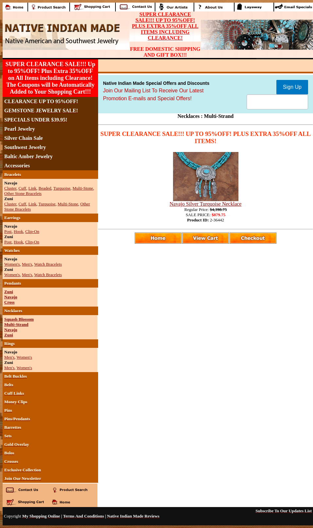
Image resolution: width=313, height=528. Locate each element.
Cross (9, 302)
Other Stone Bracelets (23, 193)
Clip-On (32, 231)
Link (32, 188)
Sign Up (292, 87)
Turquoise (61, 188)
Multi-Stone (83, 188)
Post (7, 231)
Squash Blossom (19, 319)
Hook (18, 231)
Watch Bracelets (48, 264)
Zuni (8, 291)
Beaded (45, 188)
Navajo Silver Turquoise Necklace (206, 204)
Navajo (10, 296)
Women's (12, 264)
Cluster (10, 188)
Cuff (22, 188)
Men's (27, 264)
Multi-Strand (16, 324)
